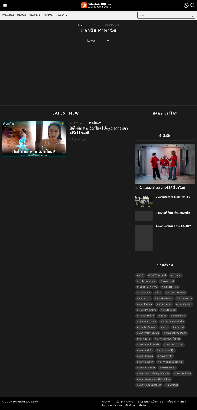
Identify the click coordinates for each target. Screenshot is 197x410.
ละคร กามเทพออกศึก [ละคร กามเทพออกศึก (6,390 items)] (176, 333)
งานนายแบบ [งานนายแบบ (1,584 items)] (184, 304)
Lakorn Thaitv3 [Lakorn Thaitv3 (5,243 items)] (148, 287)
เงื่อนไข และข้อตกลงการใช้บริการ (118, 405)
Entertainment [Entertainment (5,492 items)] (147, 281)
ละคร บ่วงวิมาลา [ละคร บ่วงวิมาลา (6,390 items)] (174, 344)
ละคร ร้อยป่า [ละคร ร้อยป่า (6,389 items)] (166, 356)
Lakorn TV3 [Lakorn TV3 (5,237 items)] (171, 287)
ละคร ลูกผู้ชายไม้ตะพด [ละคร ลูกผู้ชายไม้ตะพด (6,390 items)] (171, 362)
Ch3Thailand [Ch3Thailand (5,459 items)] (158, 275)
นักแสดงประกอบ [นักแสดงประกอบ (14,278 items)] (147, 321)
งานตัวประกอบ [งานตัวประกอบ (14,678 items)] (164, 298)
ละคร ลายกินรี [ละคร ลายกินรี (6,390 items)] (146, 362)
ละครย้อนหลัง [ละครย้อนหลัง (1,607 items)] (146, 356)
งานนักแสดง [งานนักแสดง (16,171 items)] (145, 304)
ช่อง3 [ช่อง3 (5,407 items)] (163, 316)
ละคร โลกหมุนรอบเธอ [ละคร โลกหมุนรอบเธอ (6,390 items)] (150, 385)
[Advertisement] (98, 75)
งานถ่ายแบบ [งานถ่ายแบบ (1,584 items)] (185, 298)
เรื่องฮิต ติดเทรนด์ (125, 402)
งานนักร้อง (48, 15)
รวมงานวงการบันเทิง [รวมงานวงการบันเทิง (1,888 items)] (173, 321)
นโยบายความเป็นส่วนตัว (150, 402)
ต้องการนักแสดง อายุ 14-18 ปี (173, 226)
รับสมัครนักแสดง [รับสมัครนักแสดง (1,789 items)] (147, 327)
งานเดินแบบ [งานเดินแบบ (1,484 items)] (169, 310)
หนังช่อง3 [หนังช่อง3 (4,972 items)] (173, 385)
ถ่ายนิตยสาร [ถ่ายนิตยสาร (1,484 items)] (179, 316)
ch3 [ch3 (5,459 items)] (141, 275)
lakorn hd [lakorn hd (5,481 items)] (168, 281)
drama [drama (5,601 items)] (177, 275)
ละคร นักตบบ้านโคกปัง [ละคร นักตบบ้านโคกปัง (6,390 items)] (168, 339)
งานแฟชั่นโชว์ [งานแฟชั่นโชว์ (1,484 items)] (146, 316)
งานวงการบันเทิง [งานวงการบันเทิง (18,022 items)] (147, 310)
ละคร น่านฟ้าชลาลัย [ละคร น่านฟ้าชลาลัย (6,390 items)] (149, 344)
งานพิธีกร (21, 15)
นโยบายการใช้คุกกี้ (176, 402)
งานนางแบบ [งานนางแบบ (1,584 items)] (165, 304)
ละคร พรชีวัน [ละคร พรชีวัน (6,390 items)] (145, 350)
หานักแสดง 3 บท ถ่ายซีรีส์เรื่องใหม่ (160, 188)
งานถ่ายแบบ (34, 15)
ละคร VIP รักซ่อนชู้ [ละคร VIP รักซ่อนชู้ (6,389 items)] (149, 333)
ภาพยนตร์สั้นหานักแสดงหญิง (172, 212)
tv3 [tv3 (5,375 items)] (159, 292)
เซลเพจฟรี (106, 402)
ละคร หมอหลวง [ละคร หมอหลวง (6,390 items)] (147, 367)
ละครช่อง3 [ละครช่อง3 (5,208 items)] (144, 339)
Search (191, 16)
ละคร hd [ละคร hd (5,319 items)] (179, 327)
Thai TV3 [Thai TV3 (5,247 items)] (144, 292)
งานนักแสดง (8, 15)
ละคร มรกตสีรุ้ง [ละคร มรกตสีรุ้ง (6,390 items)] (166, 350)
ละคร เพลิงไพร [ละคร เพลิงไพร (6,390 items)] (183, 373)
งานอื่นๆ (60, 16)
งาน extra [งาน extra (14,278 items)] (144, 298)
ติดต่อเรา (144, 405)
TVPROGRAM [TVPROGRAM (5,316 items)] (176, 292)
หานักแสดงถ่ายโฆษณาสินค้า (172, 197)
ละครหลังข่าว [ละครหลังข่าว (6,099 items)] (168, 367)
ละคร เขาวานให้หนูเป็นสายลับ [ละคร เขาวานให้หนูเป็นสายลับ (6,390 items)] (154, 373)
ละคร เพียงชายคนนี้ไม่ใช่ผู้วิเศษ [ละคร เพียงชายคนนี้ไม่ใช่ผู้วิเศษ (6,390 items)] (155, 379)
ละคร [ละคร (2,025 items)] (165, 327)
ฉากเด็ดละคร (94, 123)
